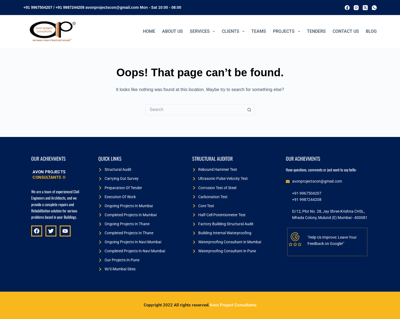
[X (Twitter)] (365, 7)
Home (149, 31)
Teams (258, 31)
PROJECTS (287, 31)
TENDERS (316, 31)
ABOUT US (172, 31)
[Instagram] (356, 7)
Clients (234, 31)
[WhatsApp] (374, 7)
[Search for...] (194, 109)
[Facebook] (347, 7)
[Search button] (249, 109)
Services (203, 31)
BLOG (371, 31)
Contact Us (346, 31)
